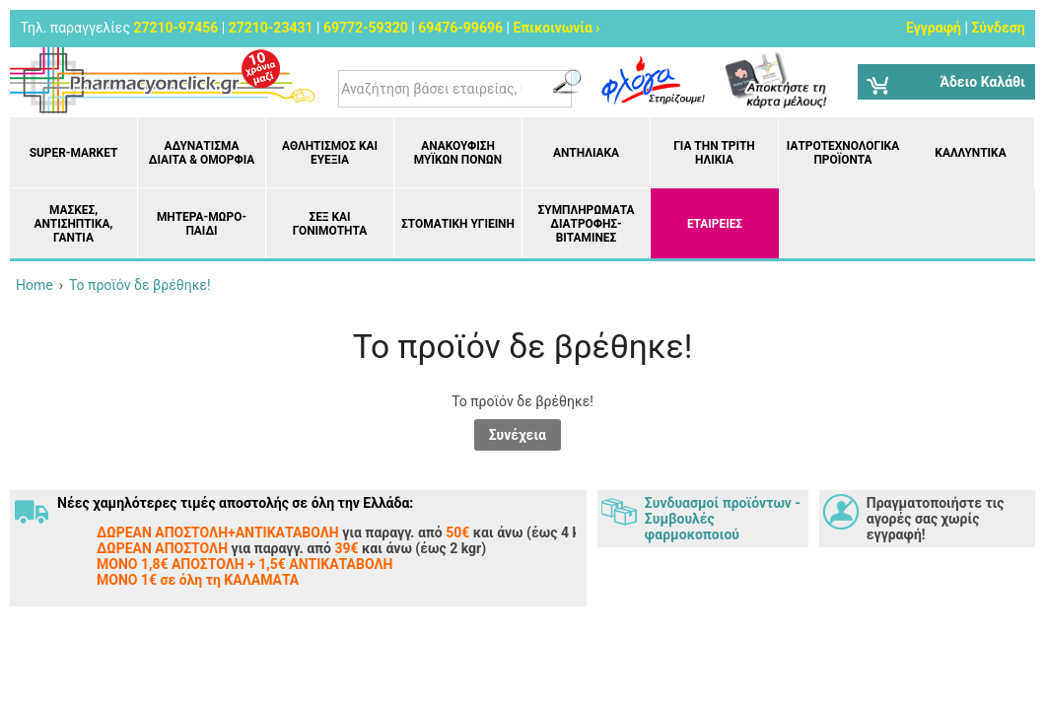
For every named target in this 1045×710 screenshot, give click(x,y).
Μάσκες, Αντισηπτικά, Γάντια (73, 224)
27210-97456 (175, 28)
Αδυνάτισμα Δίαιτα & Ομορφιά (201, 153)
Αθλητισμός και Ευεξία (330, 153)
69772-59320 (365, 28)
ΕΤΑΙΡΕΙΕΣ (714, 224)
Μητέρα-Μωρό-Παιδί (201, 224)
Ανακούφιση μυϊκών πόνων (458, 153)
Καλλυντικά (970, 153)
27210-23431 (271, 28)
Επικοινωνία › (556, 28)
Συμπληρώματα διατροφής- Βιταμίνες (586, 224)
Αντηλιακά (586, 153)
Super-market (74, 153)
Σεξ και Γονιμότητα (330, 224)
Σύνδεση (997, 28)
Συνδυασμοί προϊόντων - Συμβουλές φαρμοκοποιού (723, 518)
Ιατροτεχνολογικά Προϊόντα (843, 153)
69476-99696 (460, 28)
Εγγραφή (933, 28)
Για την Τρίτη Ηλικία (714, 153)
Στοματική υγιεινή (458, 224)
